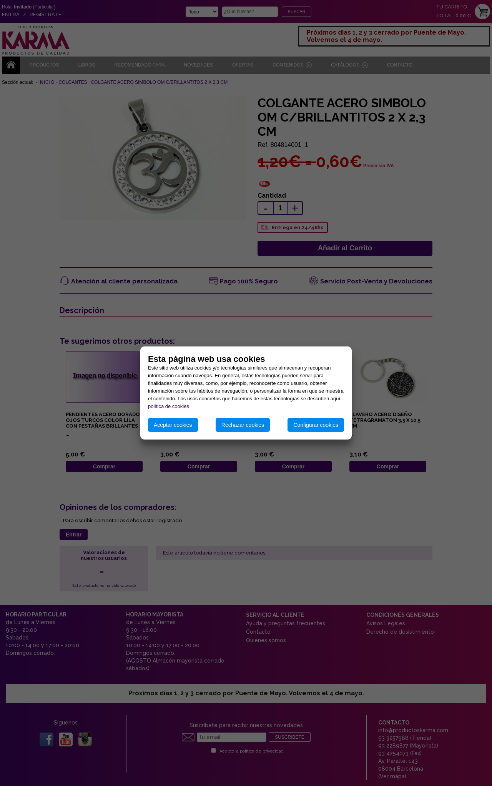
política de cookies (168, 406)
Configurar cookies (315, 425)
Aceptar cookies (173, 425)
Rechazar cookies (242, 425)
